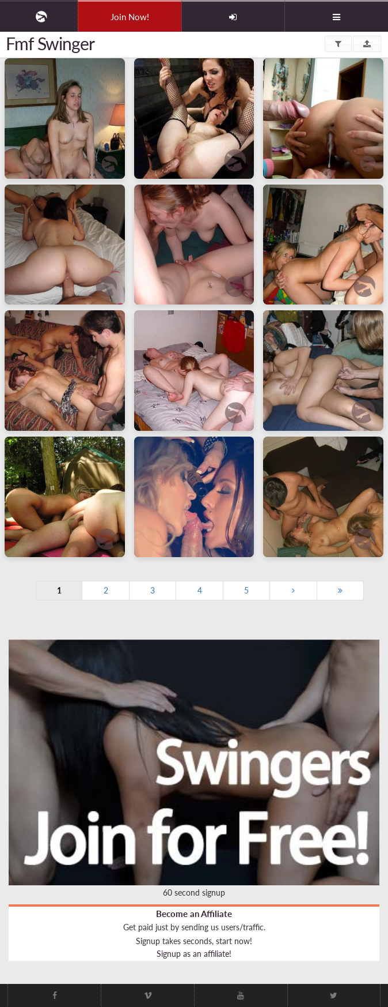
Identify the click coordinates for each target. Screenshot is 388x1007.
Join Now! (130, 17)
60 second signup (194, 892)
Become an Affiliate (194, 913)
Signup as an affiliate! (194, 954)
